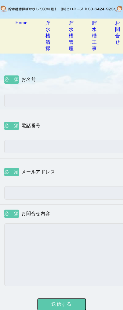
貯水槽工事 (94, 35)
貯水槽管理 (71, 35)
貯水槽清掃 (47, 35)
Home (21, 22)
